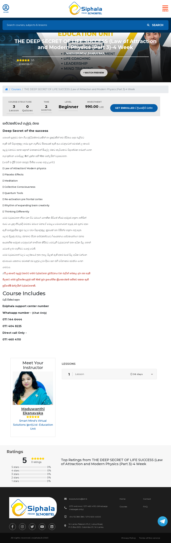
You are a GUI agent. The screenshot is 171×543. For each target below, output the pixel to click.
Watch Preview (94, 72)
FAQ (145, 506)
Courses (16, 89)
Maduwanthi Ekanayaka (33, 411)
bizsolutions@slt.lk (78, 499)
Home (122, 499)
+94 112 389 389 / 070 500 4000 (85, 516)
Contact (147, 499)
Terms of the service (149, 538)
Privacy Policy (128, 538)
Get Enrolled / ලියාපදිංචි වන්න (134, 107)
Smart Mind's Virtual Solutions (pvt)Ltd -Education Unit (33, 424)
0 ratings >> (26, 63)
